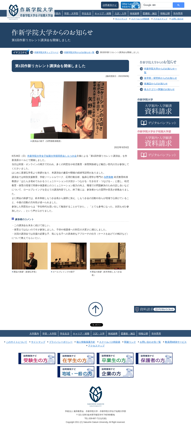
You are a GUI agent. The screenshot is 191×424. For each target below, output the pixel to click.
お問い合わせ (177, 19)
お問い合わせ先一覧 (150, 342)
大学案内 (56, 13)
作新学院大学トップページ (46, 52)
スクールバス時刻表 (140, 19)
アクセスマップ (160, 19)
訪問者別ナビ (110, 5)
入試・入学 (120, 13)
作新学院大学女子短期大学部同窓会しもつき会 (52, 156)
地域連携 (134, 13)
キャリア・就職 (103, 13)
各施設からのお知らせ (156, 83)
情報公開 (165, 13)
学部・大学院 (71, 13)
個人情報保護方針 (85, 342)
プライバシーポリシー (61, 342)
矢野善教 (108, 177)
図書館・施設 (150, 13)
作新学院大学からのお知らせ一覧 (79, 52)
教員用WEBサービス (176, 342)
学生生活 (86, 13)
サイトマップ (121, 19)
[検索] (156, 5)
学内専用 (178, 13)
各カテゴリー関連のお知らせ (159, 89)
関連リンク (130, 342)
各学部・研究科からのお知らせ (160, 78)
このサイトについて (16, 342)
